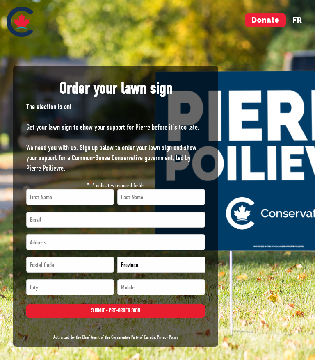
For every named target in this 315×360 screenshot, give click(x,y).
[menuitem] (20, 22)
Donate (265, 20)
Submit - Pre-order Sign (115, 310)
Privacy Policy (167, 337)
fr (297, 20)
